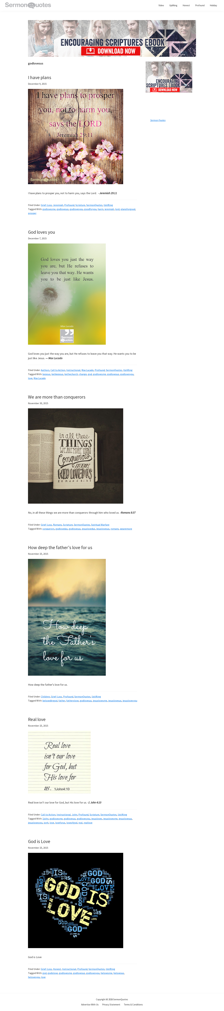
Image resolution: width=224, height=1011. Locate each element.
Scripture (80, 205)
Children (45, 696)
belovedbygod (49, 700)
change (83, 374)
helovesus (118, 973)
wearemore (126, 528)
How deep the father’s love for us (60, 547)
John (74, 814)
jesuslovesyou (130, 700)
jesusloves (96, 818)
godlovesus (63, 209)
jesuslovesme (100, 700)
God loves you (41, 232)
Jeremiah (58, 205)
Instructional (73, 370)
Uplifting (108, 205)
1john (45, 818)
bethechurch (71, 374)
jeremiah (109, 209)
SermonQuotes (94, 205)
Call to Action (58, 370)
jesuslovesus (103, 528)
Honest (57, 969)
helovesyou (34, 977)
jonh (46, 822)
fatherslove (72, 700)
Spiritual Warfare (100, 524)
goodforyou (90, 209)
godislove (53, 973)
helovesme (106, 973)
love (30, 378)
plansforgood (128, 209)
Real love (37, 719)
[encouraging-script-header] (112, 22)
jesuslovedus (88, 528)
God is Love (39, 841)
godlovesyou (76, 209)
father (61, 700)
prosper (32, 213)
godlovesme (49, 209)
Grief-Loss (46, 205)
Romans (57, 524)
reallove (88, 822)
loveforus (60, 822)
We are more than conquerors (56, 397)
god (90, 374)
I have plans (39, 77)
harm (100, 209)
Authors (45, 370)
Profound (69, 205)
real (80, 822)
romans (115, 528)
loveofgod (71, 822)
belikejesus (57, 374)
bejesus (46, 374)
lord (117, 209)
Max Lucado (88, 370)
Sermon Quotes (158, 120)
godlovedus (62, 528)
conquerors (48, 528)
